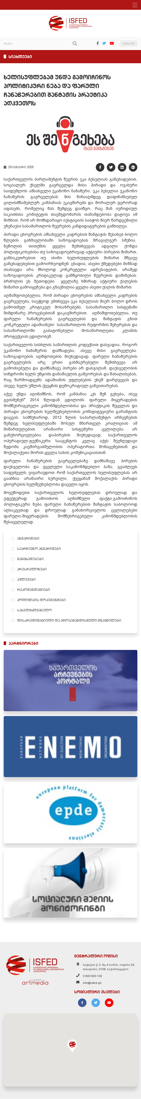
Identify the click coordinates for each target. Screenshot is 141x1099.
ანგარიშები (28, 538)
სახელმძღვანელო (34, 610)
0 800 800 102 (92, 976)
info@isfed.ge (92, 983)
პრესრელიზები (32, 569)
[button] (72, 1046)
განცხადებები (30, 559)
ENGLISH (128, 43)
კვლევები (26, 579)
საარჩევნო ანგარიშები (39, 549)
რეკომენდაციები (33, 590)
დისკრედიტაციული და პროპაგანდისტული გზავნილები (69, 620)
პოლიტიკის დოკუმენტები (41, 600)
